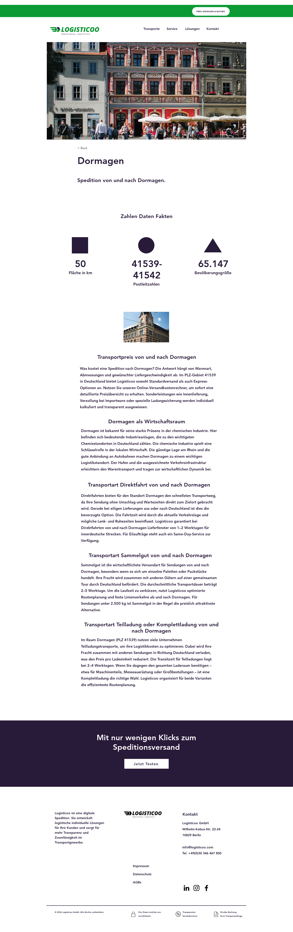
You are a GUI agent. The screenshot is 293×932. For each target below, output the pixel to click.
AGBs (137, 882)
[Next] (202, 710)
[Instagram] (196, 888)
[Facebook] (206, 888)
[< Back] (91, 148)
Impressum (141, 866)
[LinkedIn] (186, 888)
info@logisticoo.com (197, 847)
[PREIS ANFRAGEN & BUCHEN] (211, 11)
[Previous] (94, 710)
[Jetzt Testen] (146, 764)
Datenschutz (142, 874)
